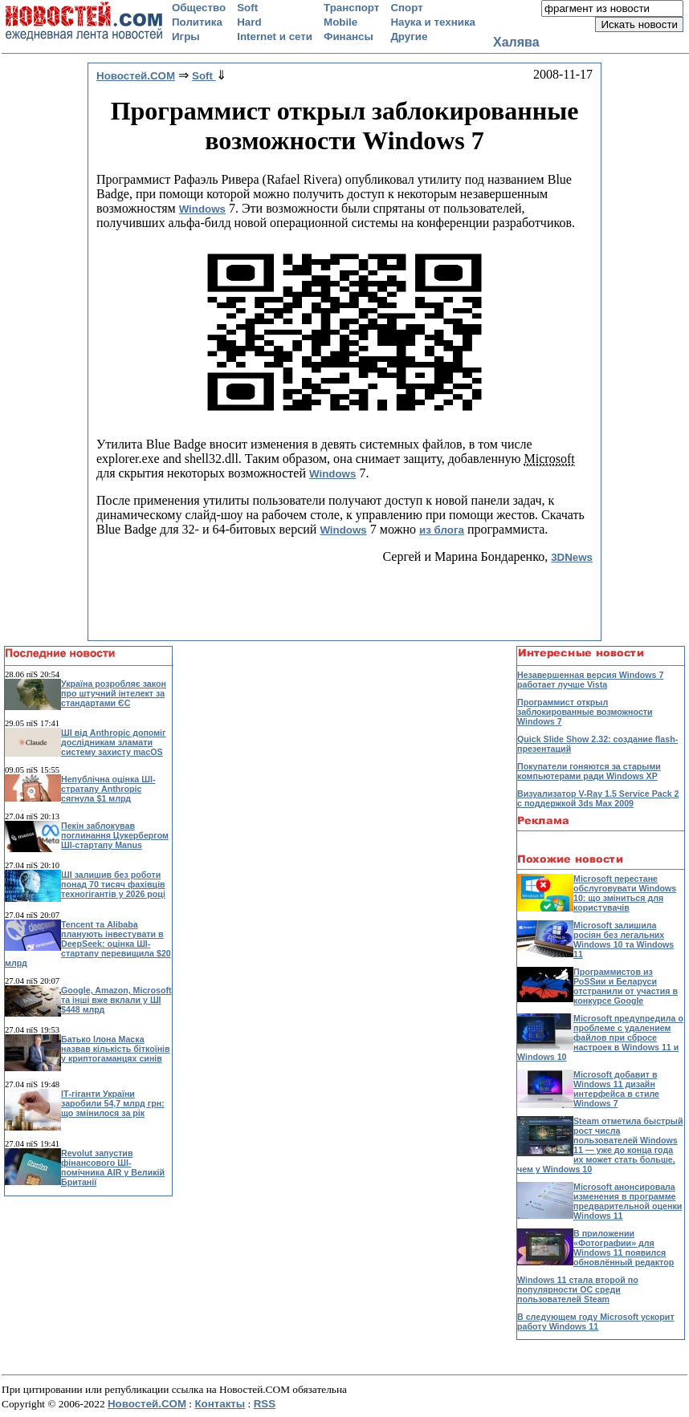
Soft (247, 8)
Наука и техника (432, 22)
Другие (408, 36)
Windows (202, 209)
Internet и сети (274, 36)
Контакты (219, 1404)
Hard (249, 22)
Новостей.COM (147, 1404)
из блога (441, 530)
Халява (516, 42)
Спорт (406, 8)
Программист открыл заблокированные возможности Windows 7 (585, 711)
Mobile (340, 22)
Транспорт (351, 8)
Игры (186, 36)
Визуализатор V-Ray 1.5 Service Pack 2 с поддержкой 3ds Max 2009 (598, 798)
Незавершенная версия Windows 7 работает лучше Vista (590, 679)
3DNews (572, 557)
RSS (264, 1404)
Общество (199, 8)
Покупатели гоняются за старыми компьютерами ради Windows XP (589, 771)
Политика (197, 22)
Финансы (348, 36)
